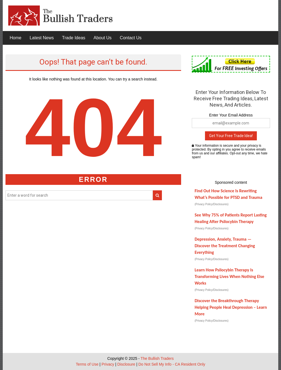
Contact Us (131, 37)
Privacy (108, 364)
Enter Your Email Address (231, 115)
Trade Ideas (73, 37)
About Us (103, 37)
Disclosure (126, 364)
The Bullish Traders (157, 358)
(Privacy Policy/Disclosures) (211, 204)
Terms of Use (87, 364)
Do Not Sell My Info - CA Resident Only (171, 364)
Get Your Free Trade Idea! (231, 135)
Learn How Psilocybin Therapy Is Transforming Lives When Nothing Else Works (229, 276)
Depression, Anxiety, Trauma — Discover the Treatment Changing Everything (225, 246)
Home (15, 37)
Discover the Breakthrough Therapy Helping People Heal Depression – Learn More (231, 307)
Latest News (42, 37)
